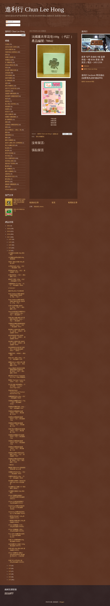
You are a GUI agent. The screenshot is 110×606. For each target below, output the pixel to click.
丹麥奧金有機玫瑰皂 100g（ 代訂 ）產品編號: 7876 (16, 407)
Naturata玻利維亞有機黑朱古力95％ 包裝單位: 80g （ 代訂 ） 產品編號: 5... (16, 313)
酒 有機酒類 (8, 119)
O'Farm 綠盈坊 (9, 189)
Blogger (62, 602)
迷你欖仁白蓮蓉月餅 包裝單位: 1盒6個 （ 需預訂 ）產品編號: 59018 (16, 343)
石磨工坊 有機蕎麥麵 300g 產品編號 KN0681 (16, 540)
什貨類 (7, 44)
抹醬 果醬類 (8, 78)
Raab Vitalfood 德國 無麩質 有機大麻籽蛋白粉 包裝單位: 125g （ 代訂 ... (16, 301)
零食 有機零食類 (10, 158)
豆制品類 (7, 73)
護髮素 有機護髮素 (10, 184)
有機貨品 (7, 60)
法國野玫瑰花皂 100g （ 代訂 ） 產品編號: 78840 (16, 477)
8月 (10, 250)
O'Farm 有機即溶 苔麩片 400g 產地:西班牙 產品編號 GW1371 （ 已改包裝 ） (16, 555)
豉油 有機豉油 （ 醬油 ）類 (13, 130)
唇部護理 (7, 106)
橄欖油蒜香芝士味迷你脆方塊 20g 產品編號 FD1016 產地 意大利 (19, 201)
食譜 (6, 98)
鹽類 (6, 187)
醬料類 (7, 181)
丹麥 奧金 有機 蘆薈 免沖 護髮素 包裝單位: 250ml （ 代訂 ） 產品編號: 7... (16, 319)
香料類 (7, 101)
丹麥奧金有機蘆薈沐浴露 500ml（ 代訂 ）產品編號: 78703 (16, 412)
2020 (8, 228)
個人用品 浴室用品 (10, 104)
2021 (8, 225)
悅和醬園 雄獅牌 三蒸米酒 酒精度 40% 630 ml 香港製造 (16, 482)
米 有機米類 (8, 62)
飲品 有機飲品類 (10, 145)
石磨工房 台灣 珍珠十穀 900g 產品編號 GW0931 (16, 561)
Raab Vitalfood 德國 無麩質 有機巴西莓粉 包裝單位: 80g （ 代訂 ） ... (16, 295)
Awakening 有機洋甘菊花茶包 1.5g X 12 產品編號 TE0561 (16, 507)
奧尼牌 (7, 150)
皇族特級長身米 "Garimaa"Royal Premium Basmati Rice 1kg (16, 392)
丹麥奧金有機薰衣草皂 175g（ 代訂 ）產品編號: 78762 (16, 402)
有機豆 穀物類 (9, 57)
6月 (10, 568)
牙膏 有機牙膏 (9, 49)
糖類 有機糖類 (9, 171)
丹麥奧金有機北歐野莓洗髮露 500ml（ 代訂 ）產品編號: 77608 (16, 460)
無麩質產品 (8, 135)
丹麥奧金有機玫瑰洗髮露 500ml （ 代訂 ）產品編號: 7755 (16, 424)
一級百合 (11, 465)
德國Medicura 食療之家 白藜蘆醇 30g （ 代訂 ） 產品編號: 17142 (16, 363)
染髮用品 (7, 91)
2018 (8, 234)
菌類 (6, 137)
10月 (10, 245)
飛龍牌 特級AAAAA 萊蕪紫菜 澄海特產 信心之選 (16, 468)
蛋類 (6, 127)
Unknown (86, 66)
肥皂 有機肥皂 (40, 136)
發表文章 (9, 21)
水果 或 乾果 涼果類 (11, 47)
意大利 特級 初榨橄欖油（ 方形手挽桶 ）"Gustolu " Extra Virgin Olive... (16, 386)
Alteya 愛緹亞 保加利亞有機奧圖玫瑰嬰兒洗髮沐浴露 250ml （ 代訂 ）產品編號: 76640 (16, 370)
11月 (10, 242)
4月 (10, 574)
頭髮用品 (7, 174)
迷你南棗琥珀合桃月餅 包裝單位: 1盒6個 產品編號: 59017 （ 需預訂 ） (16, 349)
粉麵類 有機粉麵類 (10, 117)
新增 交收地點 (9, 153)
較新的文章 (34, 203)
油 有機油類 (8, 80)
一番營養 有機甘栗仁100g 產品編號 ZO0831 (16, 521)
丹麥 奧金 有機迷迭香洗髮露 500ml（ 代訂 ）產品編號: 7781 (16, 430)
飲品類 (7, 148)
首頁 (53, 203)
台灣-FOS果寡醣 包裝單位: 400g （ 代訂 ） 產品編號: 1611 (16, 307)
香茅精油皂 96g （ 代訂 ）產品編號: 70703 (16, 271)
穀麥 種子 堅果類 (10, 163)
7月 (10, 565)
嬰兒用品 (7, 179)
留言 (8, 25)
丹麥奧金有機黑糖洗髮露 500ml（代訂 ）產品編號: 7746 (16, 442)
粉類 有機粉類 (9, 114)
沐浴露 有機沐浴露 (10, 70)
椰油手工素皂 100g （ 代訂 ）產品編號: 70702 (16, 280)
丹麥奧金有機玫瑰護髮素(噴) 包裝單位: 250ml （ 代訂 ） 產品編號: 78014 (16, 325)
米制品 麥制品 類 (10, 65)
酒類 (6, 122)
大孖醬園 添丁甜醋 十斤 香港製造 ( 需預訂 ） (16, 487)
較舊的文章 (72, 203)
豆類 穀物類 (8, 75)
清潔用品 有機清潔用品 (12, 124)
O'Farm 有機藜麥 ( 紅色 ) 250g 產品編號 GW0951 (16, 525)
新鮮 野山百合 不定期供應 (16, 291)
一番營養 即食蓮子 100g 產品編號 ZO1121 (16, 516)
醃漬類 (7, 166)
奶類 (6, 54)
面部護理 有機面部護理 (12, 96)
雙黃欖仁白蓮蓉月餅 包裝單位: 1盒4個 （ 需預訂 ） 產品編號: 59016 (16, 331)
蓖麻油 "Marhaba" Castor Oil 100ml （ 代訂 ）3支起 (16, 380)
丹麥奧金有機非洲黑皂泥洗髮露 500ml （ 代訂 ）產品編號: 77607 (16, 454)
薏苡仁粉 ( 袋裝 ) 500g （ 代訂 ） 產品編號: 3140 (16, 358)
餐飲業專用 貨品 (10, 176)
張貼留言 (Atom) (38, 206)
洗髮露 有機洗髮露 (10, 93)
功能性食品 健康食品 (11, 52)
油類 (6, 83)
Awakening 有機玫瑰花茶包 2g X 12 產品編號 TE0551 (16, 512)
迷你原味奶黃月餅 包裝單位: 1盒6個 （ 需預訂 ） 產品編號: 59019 (16, 337)
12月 (10, 239)
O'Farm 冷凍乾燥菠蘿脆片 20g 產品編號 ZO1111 (16, 502)
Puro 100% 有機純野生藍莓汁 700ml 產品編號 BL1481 (16, 535)
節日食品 (7, 155)
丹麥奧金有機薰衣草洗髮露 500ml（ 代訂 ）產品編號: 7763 (16, 436)
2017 (8, 237)
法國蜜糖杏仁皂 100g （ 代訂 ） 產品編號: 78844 (16, 284)
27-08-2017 (11, 288)
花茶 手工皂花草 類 (10, 88)
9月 (10, 248)
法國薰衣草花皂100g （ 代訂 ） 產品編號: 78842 (16, 472)
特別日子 (7, 111)
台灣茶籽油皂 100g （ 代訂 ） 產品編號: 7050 (16, 266)
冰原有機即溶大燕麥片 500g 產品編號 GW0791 (16, 544)
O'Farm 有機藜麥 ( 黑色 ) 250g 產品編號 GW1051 (16, 530)
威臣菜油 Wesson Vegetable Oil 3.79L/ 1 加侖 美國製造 (16, 376)
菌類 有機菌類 (9, 140)
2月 (10, 579)
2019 (8, 231)
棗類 (6, 132)
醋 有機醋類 (8, 168)
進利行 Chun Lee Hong (34, 9)
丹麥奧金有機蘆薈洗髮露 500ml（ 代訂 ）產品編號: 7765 (16, 418)
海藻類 (7, 109)
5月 (10, 571)
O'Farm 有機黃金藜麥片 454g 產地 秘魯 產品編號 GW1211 (16, 497)
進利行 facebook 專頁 (87, 81)
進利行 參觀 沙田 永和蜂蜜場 (13, 143)
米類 (6, 67)
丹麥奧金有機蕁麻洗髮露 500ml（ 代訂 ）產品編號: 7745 (16, 448)
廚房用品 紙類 (9, 161)
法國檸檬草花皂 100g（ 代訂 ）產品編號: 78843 (16, 397)
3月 (10, 577)
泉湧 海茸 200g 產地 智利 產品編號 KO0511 (16, 549)
